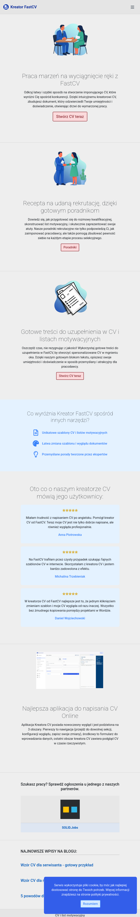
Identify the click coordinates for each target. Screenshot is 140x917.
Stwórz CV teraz (70, 116)
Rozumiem (90, 904)
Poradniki (70, 247)
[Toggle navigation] (132, 7)
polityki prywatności (105, 894)
